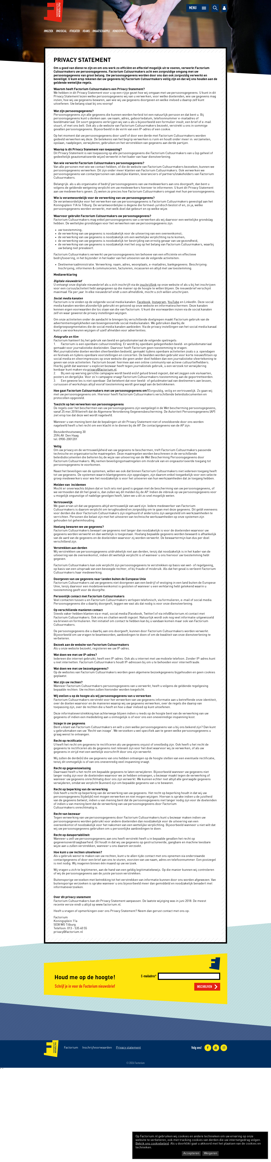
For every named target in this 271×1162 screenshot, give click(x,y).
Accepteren (191, 1153)
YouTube (173, 302)
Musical (62, 31)
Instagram (159, 302)
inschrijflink (148, 284)
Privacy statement (128, 1047)
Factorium (71, 1047)
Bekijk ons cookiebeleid (152, 1143)
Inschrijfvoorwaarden (97, 1047)
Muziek (49, 31)
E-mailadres (148, 976)
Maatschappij (102, 31)
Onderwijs (120, 31)
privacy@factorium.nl (101, 369)
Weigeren (210, 1153)
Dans (87, 31)
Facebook (143, 302)
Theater (75, 31)
